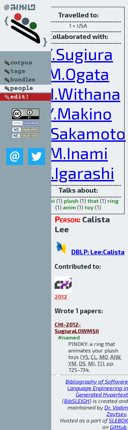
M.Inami (78, 153)
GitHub (118, 427)
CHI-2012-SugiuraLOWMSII (77, 327)
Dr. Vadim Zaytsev (116, 410)
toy (89, 207)
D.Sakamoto (80, 133)
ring (113, 200)
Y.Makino (78, 113)
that (93, 200)
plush (71, 200)
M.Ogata (78, 73)
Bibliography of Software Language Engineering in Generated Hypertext (97, 388)
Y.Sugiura (78, 54)
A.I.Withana (78, 93)
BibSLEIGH (76, 401)
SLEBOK (118, 420)
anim (69, 207)
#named (69, 337)
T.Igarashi (78, 172)
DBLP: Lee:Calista (98, 252)
